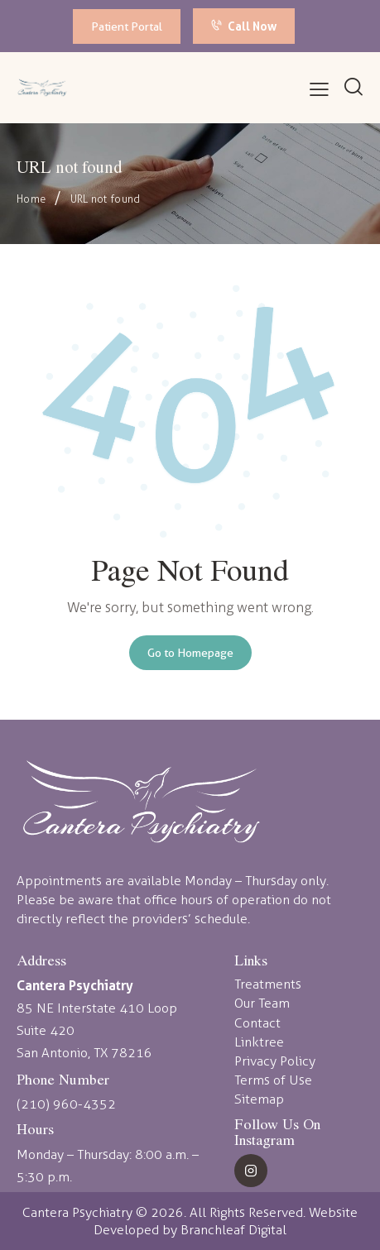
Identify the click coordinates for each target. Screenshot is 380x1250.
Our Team (262, 1003)
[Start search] (353, 86)
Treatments (267, 984)
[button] (319, 90)
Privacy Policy (274, 1061)
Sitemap (259, 1099)
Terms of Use (273, 1080)
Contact (257, 1023)
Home (31, 199)
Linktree (259, 1042)
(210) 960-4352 (66, 1104)
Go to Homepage (190, 652)
